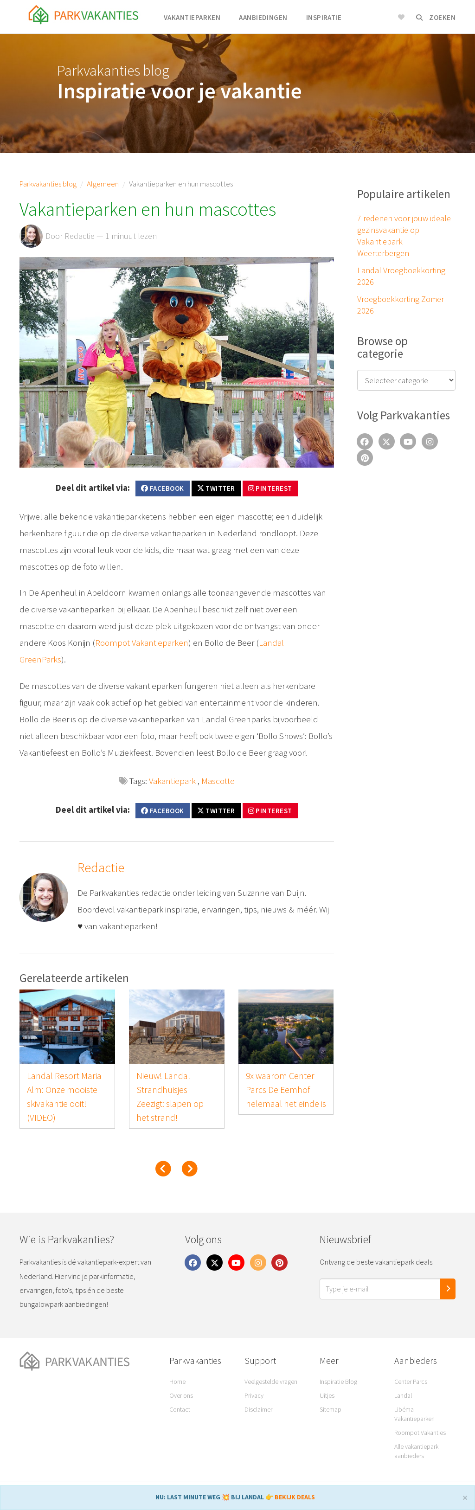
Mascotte (218, 780)
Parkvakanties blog (48, 184)
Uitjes (327, 1395)
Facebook (162, 488)
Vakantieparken (192, 17)
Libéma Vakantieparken (414, 1414)
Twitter (216, 488)
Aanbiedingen (263, 17)
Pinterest (270, 488)
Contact (179, 1409)
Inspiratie (324, 17)
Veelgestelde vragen (270, 1381)
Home (177, 1381)
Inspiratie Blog (338, 1381)
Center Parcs (410, 1381)
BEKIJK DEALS (295, 1497)
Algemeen (103, 184)
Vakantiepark (172, 780)
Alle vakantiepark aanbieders (416, 1451)
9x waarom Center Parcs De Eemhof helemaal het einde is (286, 1089)
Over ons (181, 1395)
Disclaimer (258, 1409)
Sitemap (330, 1409)
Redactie (100, 867)
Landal (403, 1395)
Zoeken (436, 17)
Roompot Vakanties (420, 1432)
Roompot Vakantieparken (141, 642)
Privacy (253, 1395)
